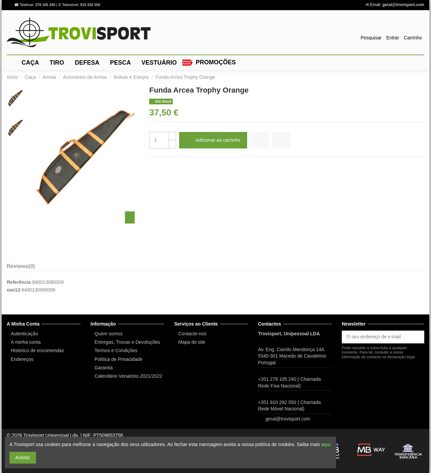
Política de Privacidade (118, 359)
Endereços (22, 359)
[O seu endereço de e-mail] (376, 337)
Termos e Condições (116, 350)
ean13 (13, 290)
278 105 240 (45, 5)
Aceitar (22, 457)
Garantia (104, 367)
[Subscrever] (417, 337)
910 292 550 (90, 5)
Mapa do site (191, 342)
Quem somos (109, 333)
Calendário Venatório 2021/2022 (128, 376)
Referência (19, 282)
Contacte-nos (192, 333)
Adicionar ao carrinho (213, 140)
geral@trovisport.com (403, 4)
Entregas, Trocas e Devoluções (127, 342)
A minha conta (26, 342)
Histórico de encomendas (37, 350)
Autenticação (24, 333)
